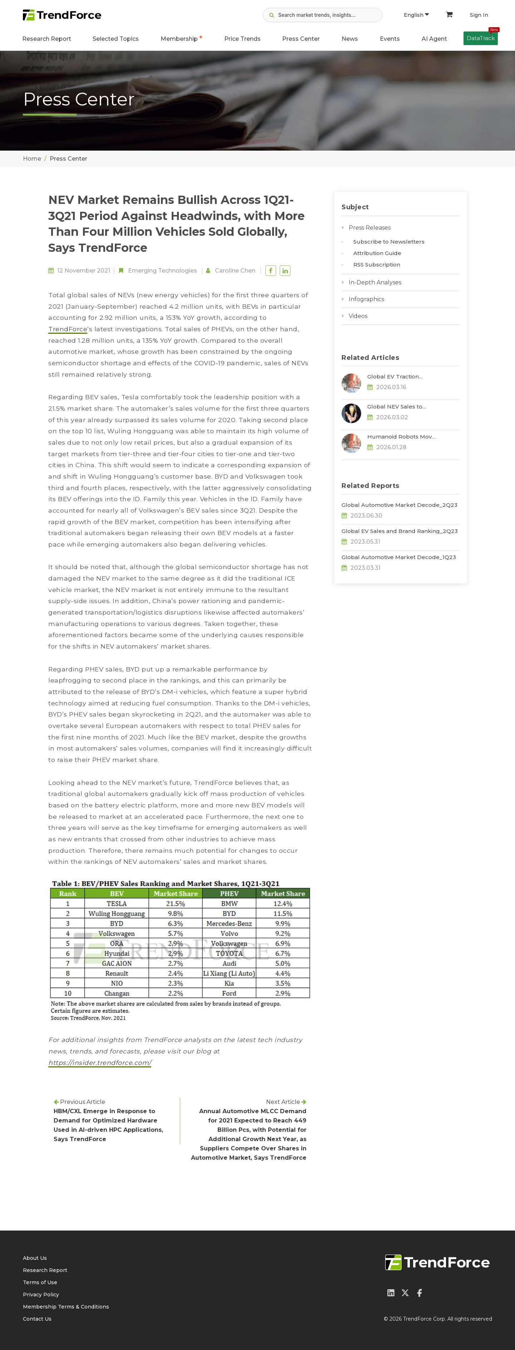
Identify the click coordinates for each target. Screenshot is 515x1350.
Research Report (46, 38)
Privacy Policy (41, 1294)
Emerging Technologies (162, 270)
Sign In (479, 15)
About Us (35, 1258)
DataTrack (482, 36)
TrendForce (67, 329)
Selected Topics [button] (116, 38)
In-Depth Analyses (375, 282)
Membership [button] (179, 38)
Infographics (366, 299)
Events (390, 38)
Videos (358, 316)
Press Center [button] (301, 38)
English (416, 15)
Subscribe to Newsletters (389, 241)
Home (32, 158)
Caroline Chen (235, 270)
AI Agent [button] (434, 38)
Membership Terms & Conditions (66, 1306)
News (350, 38)
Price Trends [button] (242, 38)
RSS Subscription (376, 264)
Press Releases (370, 227)
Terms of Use (40, 1282)
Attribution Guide (377, 253)
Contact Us (37, 1319)
